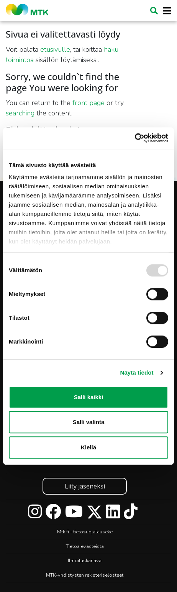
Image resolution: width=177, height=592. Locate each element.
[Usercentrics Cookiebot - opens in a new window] (134, 138)
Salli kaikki (88, 397)
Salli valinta (89, 422)
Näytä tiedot (137, 372)
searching (20, 113)
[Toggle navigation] (164, 11)
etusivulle (55, 49)
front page (88, 102)
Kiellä (88, 447)
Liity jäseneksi (85, 486)
